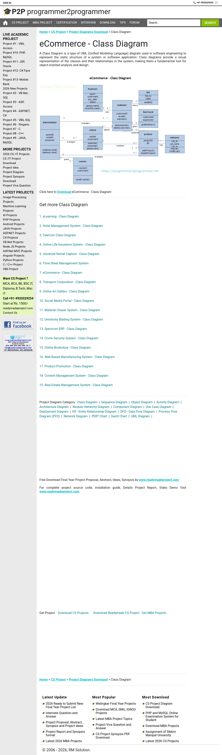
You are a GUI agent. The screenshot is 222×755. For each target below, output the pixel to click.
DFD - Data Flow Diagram (138, 411)
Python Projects (13, 260)
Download (108, 22)
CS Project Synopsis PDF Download (113, 735)
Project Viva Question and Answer (113, 726)
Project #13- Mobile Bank (15, 82)
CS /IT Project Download (12, 161)
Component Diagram (128, 407)
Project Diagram (13, 172)
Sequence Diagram (114, 402)
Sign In (7, 3)
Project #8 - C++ (13, 133)
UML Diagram (140, 416)
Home (44, 32)
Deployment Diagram (54, 411)
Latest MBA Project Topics (114, 719)
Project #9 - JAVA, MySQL (14, 140)
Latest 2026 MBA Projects (64, 741)
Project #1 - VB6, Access (14, 46)
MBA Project (42, 22)
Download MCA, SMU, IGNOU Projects (116, 711)
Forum (135, 22)
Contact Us (10, 312)
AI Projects (10, 215)
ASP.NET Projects (14, 233)
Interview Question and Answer (62, 714)
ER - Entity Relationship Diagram (94, 411)
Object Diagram (141, 402)
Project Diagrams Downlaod (88, 679)
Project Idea (10, 167)
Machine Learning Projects (14, 208)
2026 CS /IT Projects (16, 154)
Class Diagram (87, 402)
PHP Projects (11, 219)
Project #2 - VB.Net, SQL (15, 95)
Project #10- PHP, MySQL (14, 55)
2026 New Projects (15, 88)
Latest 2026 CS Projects (162, 741)
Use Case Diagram (158, 407)
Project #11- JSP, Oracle (14, 64)
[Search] (174, 22)
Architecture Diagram (55, 407)
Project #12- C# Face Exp (16, 73)
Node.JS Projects (14, 246)
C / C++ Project (13, 264)
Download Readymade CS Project (116, 613)
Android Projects (14, 224)
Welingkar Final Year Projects (116, 703)
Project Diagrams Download (88, 32)
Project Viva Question (17, 185)
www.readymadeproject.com (159, 480)
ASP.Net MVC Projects (17, 251)
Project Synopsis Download (14, 179)
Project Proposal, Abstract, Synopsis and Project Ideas (64, 724)
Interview (88, 22)
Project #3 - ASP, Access (13, 104)
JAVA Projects (12, 228)
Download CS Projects (73, 613)
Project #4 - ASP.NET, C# (16, 113)
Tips (123, 22)
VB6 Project (10, 269)
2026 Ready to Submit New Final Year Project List (64, 705)
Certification (66, 22)
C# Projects (10, 237)
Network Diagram (76, 416)
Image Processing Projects (14, 199)
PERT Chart (99, 416)
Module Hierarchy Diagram (91, 407)
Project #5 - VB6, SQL (17, 120)
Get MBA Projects (154, 613)
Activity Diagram (168, 402)
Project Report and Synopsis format (65, 733)
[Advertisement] (17, 416)
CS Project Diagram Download (159, 705)
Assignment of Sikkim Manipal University (161, 733)
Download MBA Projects (162, 726)
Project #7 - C (11, 129)
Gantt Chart (119, 416)
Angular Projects (13, 255)
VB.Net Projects (13, 242)
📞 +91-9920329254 (203, 2)
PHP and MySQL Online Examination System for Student (162, 716)
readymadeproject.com (18, 308)
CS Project (20, 22)
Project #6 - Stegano (16, 124)
